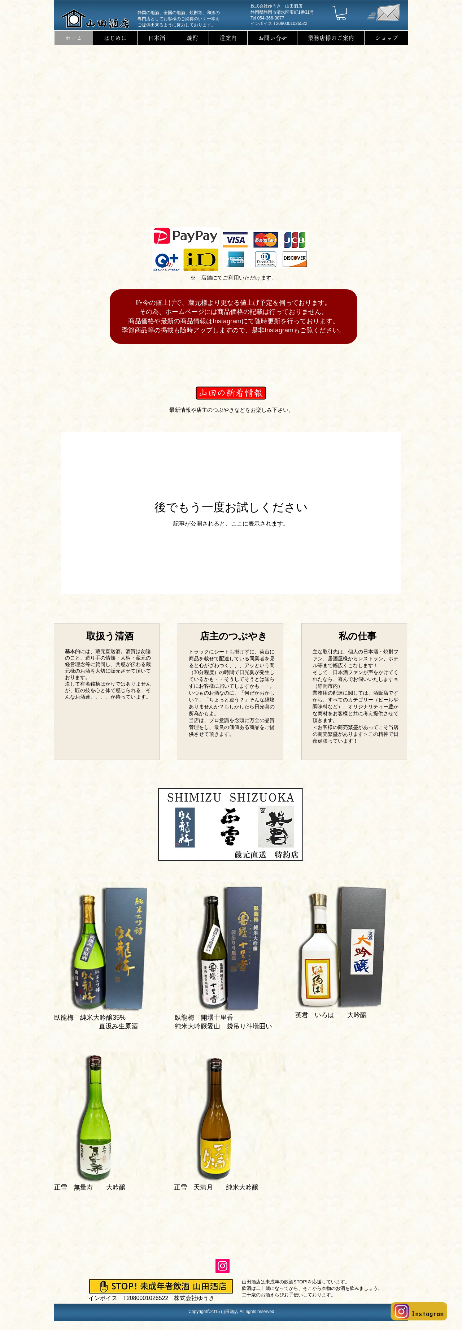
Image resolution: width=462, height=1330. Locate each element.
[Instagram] (222, 1266)
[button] (341, 13)
